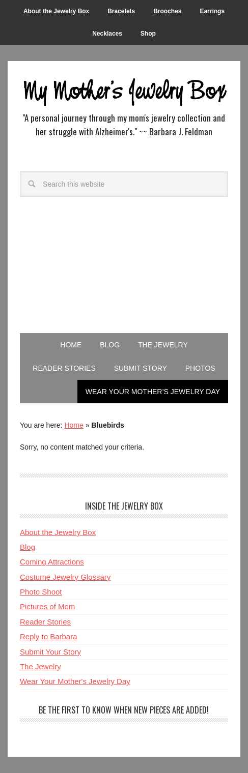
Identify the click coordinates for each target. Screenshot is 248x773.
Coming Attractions (52, 561)
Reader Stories (45, 621)
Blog (27, 547)
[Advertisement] (124, 277)
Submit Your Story (50, 651)
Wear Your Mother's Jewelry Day (75, 681)
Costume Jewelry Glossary (65, 577)
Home (73, 425)
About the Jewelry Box (58, 532)
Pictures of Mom (47, 606)
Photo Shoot (41, 591)
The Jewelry (40, 666)
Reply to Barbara (48, 636)
